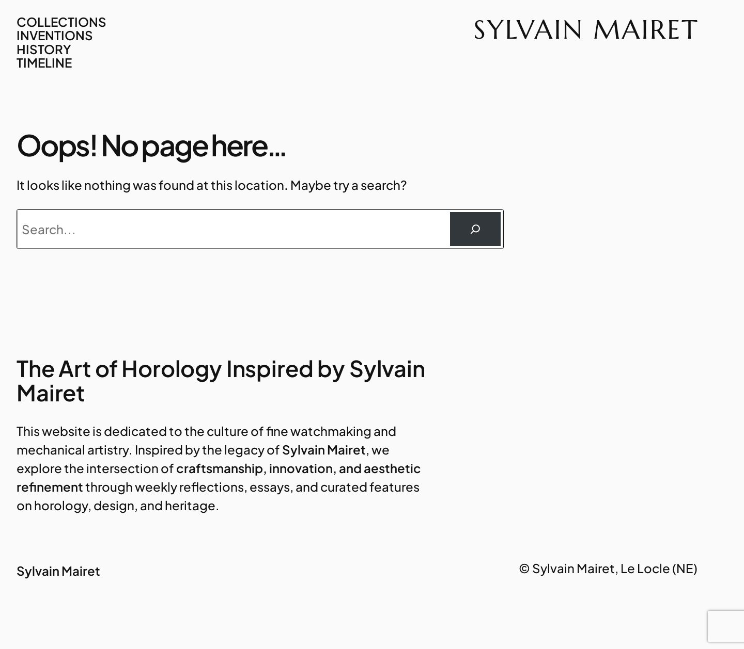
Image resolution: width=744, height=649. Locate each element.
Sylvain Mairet (586, 29)
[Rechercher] (475, 229)
